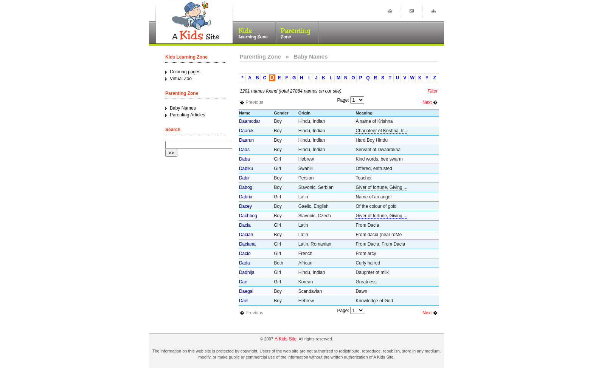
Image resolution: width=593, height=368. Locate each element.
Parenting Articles (187, 115)
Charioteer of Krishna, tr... (381, 130)
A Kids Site (285, 339)
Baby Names (183, 108)
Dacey (245, 206)
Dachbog (248, 215)
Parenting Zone (260, 56)
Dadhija (247, 272)
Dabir (244, 178)
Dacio (245, 253)
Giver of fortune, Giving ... (381, 187)
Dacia (245, 225)
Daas (244, 149)
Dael (243, 300)
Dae (243, 282)
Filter (432, 91)
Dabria (245, 196)
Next (427, 102)
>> (171, 153)
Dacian (246, 234)
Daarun (246, 140)
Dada (244, 263)
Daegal (246, 291)
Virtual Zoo (181, 78)
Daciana (247, 244)
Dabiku (246, 168)
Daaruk (246, 130)
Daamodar (249, 121)
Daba (244, 159)
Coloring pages (185, 71)
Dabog (245, 187)
